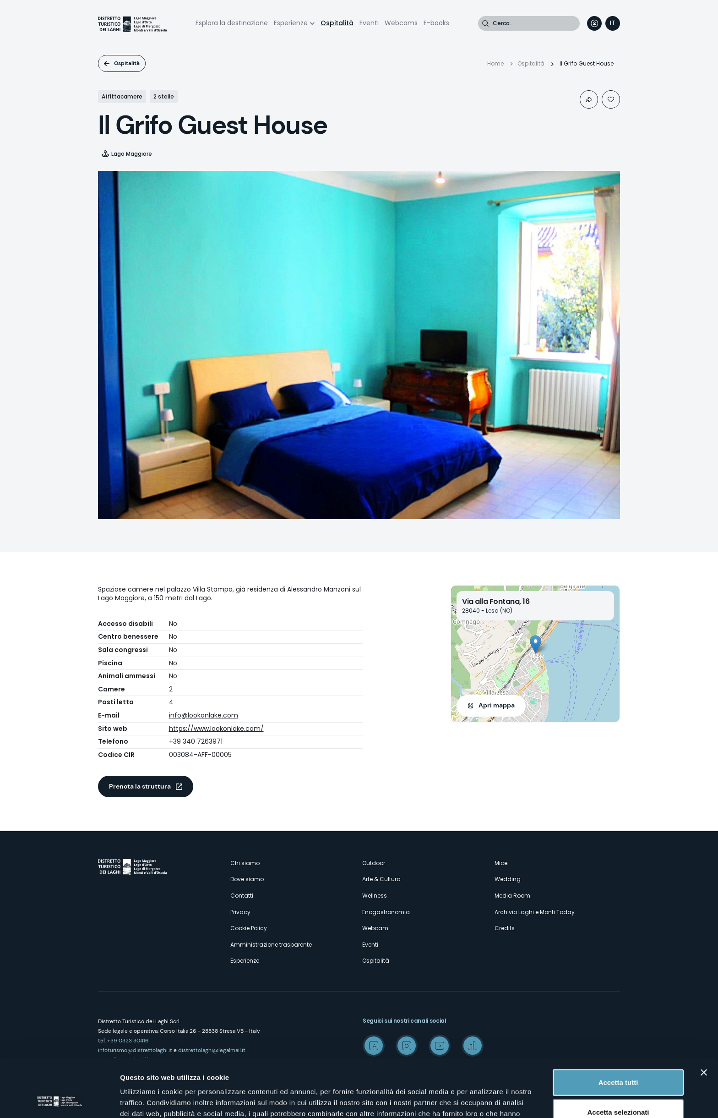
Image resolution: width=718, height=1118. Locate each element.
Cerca (485, 23)
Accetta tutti (618, 1028)
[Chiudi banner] (704, 1018)
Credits (505, 928)
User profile (594, 23)
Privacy (240, 912)
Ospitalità (337, 22)
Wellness (374, 895)
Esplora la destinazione (232, 22)
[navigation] (612, 23)
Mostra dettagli (481, 1100)
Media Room (512, 895)
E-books (436, 22)
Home (495, 63)
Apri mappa (497, 705)
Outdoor (373, 863)
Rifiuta (618, 1088)
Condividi (589, 99)
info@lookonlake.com (203, 715)
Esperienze (291, 22)
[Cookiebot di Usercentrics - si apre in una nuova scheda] (59, 1100)
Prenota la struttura (140, 786)
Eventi (369, 22)
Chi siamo (245, 863)
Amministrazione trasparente (271, 944)
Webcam (375, 928)
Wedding (508, 879)
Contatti (241, 895)
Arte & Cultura (381, 879)
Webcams (401, 22)
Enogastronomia (386, 912)
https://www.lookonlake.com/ (216, 728)
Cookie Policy (248, 928)
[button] (535, 644)
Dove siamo (247, 879)
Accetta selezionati (618, 1058)
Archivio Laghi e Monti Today (535, 912)
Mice (501, 863)
